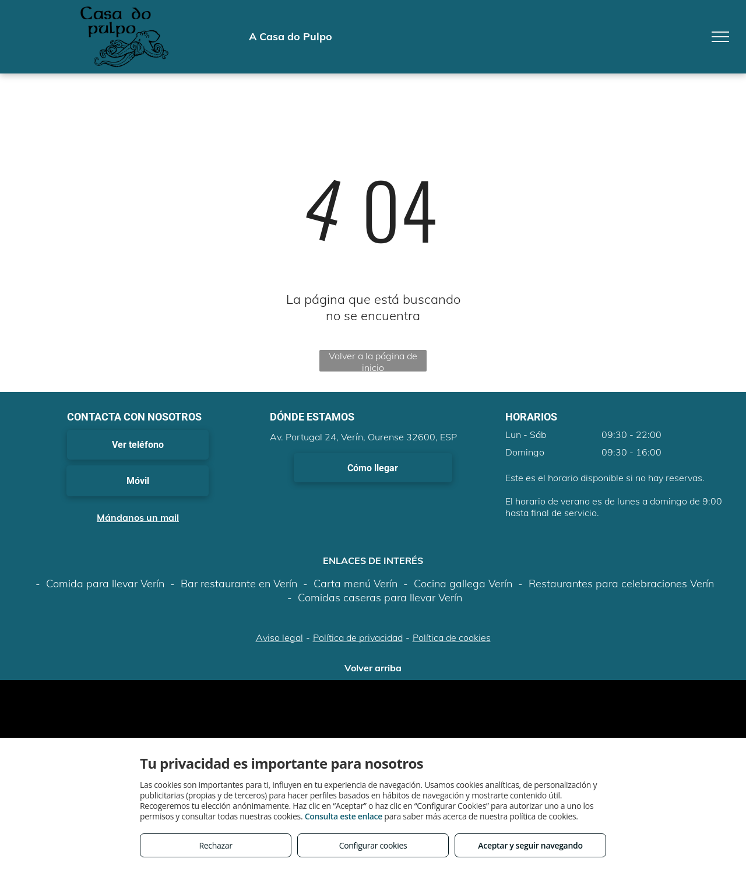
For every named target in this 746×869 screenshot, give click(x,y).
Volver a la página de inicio (373, 361)
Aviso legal (279, 637)
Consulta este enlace (343, 816)
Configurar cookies (373, 845)
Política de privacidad (358, 637)
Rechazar (215, 845)
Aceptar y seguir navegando (530, 845)
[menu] (720, 37)
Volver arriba (373, 668)
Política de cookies (452, 637)
